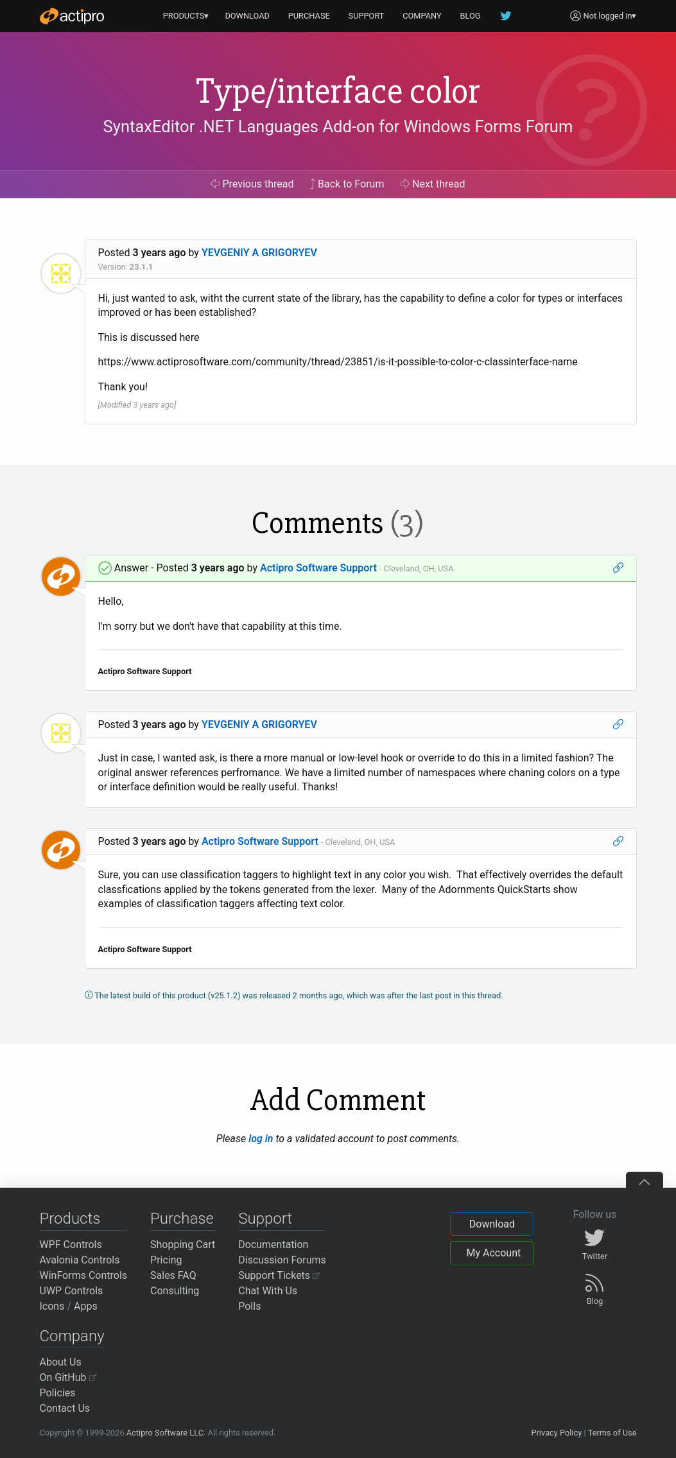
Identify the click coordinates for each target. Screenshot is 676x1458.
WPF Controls (71, 1244)
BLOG (470, 16)
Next (433, 184)
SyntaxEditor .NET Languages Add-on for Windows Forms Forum (338, 126)
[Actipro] (72, 16)
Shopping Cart (182, 1244)
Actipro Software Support (318, 568)
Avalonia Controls (80, 1260)
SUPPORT (367, 16)
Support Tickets (279, 1275)
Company (72, 1336)
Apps (86, 1306)
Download (492, 1224)
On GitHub (68, 1377)
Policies (58, 1393)
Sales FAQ (173, 1275)
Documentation (273, 1244)
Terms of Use (612, 1432)
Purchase (182, 1219)
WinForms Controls (84, 1275)
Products (70, 1219)
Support (265, 1219)
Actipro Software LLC (165, 1432)
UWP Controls (71, 1291)
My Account (493, 1253)
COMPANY (422, 16)
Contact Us (65, 1408)
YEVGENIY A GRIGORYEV (259, 253)
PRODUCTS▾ (186, 16)
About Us (61, 1362)
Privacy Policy (556, 1432)
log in (260, 1139)
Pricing (166, 1260)
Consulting (174, 1291)
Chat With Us (267, 1291)
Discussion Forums (282, 1260)
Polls (249, 1306)
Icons (52, 1306)
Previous (252, 184)
